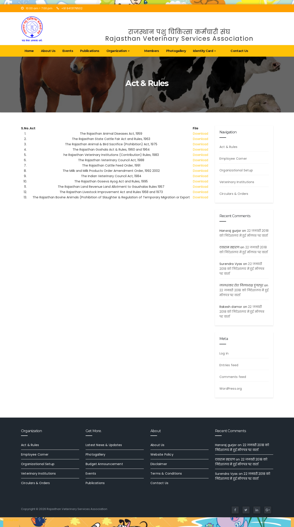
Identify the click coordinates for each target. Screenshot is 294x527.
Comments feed (232, 377)
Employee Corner (233, 158)
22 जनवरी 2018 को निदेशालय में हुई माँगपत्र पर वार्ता (241, 269)
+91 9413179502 (70, 8)
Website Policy (161, 454)
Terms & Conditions (166, 473)
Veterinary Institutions (236, 182)
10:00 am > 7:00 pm (36, 8)
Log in (224, 353)
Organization (118, 51)
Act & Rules (228, 147)
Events (67, 51)
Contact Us (224, 51)
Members (144, 51)
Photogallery (169, 51)
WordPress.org (230, 388)
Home (29, 51)
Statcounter (9, 520)
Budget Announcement (104, 464)
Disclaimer (158, 464)
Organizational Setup (236, 170)
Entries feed (228, 365)
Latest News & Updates (104, 445)
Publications (89, 51)
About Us (48, 51)
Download (200, 133)
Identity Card (196, 51)
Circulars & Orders (233, 194)
